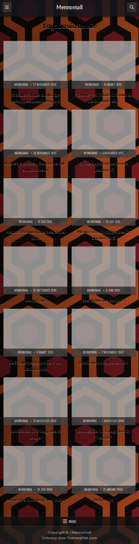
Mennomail (69, 7)
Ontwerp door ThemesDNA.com (69, 538)
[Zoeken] (131, 7)
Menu (72, 521)
